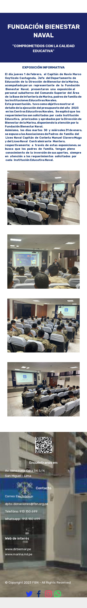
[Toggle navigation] (81, 5)
